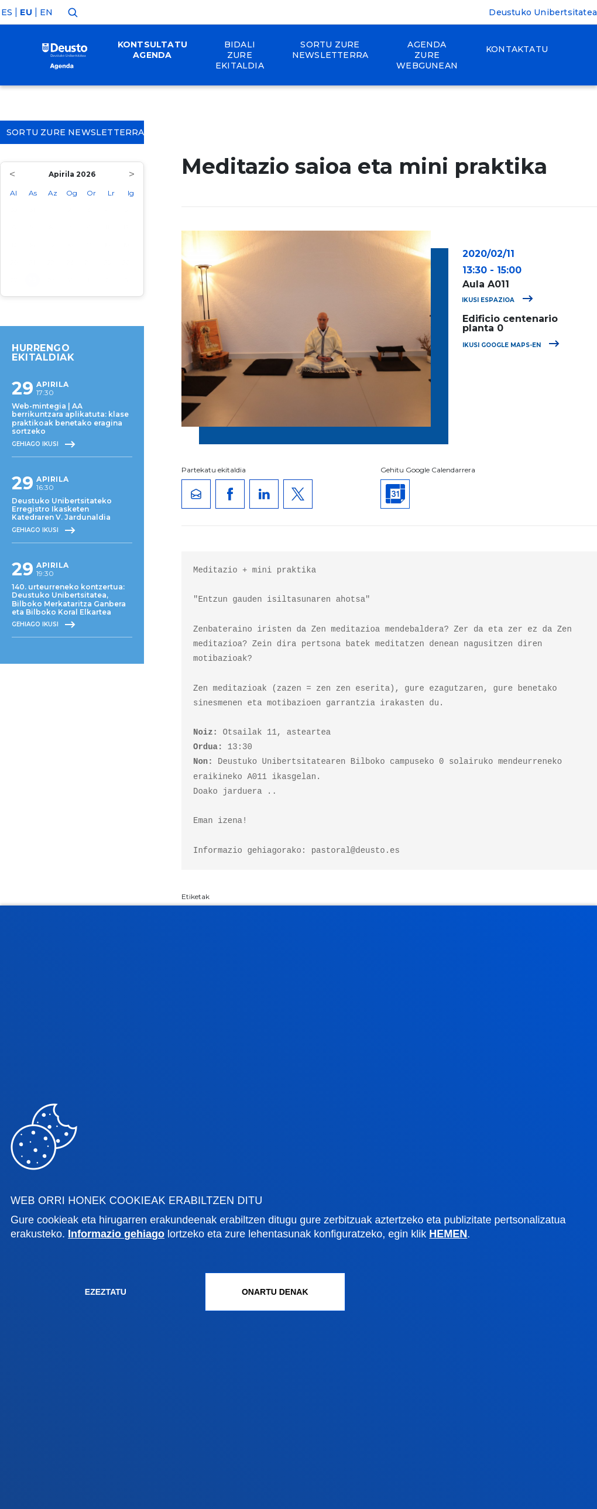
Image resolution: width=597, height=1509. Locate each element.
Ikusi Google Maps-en (511, 345)
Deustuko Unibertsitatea (543, 12)
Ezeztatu (105, 1292)
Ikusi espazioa (497, 300)
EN (46, 12)
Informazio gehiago (116, 1234)
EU (26, 12)
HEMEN (448, 1234)
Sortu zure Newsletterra (75, 132)
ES (6, 12)
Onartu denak (275, 1292)
